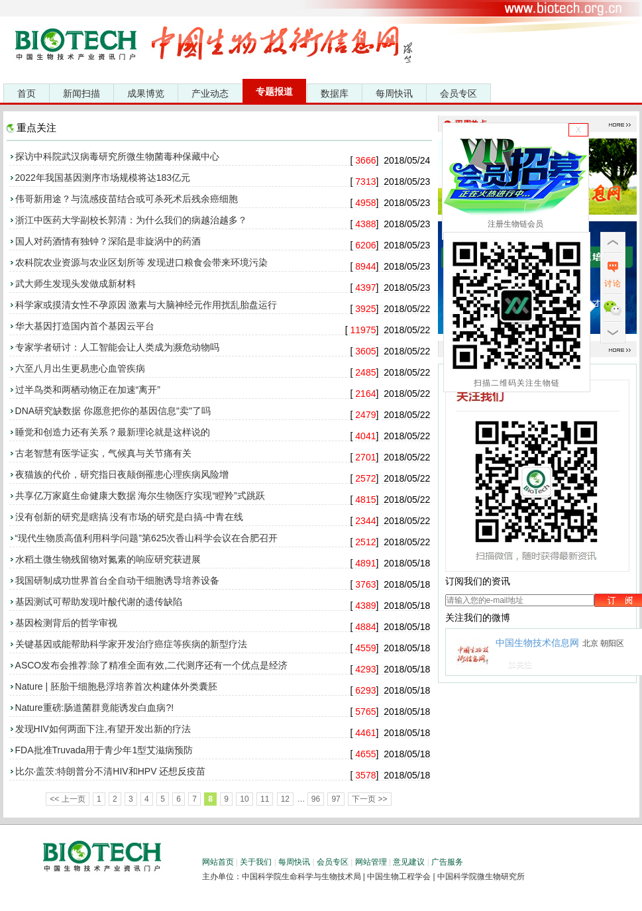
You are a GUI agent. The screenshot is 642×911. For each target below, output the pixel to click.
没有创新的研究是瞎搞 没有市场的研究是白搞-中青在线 (129, 516)
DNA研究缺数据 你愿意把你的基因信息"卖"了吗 (113, 410)
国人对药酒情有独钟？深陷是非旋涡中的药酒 (108, 241)
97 (335, 799)
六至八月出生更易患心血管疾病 (80, 368)
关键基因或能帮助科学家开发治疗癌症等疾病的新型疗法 (131, 644)
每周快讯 (394, 93)
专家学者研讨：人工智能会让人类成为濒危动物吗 (117, 347)
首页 (26, 93)
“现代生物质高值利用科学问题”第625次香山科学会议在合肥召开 (146, 538)
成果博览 (145, 93)
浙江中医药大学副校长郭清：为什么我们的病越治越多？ (131, 220)
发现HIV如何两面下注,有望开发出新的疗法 (103, 728)
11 (264, 799)
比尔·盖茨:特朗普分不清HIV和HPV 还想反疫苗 (110, 771)
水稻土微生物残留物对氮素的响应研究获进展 (108, 559)
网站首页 (218, 862)
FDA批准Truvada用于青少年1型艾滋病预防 (104, 750)
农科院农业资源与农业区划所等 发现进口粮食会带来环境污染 (141, 262)
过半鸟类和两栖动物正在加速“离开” (87, 389)
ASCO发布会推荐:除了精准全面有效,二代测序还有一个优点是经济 (151, 665)
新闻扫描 (81, 93)
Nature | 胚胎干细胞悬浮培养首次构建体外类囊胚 (116, 686)
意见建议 (409, 862)
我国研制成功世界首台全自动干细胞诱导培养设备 (117, 580)
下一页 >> (369, 799)
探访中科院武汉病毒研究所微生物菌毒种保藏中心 (117, 156)
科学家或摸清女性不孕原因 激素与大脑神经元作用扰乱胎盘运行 (146, 304)
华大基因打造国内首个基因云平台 (84, 326)
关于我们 (256, 862)
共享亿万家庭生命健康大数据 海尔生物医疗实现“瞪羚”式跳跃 (140, 495)
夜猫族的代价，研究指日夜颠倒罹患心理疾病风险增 (122, 474)
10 (244, 799)
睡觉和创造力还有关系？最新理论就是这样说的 (112, 432)
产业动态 (210, 93)
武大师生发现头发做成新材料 (75, 283)
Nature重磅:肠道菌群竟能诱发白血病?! (94, 707)
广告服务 (447, 862)
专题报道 (274, 91)
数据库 (334, 93)
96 (315, 799)
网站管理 (371, 862)
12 (285, 799)
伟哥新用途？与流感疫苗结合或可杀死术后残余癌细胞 (126, 198)
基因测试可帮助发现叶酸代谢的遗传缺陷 (98, 601)
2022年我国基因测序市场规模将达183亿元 (103, 177)
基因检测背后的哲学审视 (66, 622)
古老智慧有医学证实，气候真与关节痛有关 (103, 453)
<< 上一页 (67, 799)
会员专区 (458, 93)
